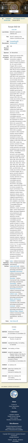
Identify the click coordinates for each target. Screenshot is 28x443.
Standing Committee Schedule (14, 419)
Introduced (13, 43)
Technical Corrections (15, 288)
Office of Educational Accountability (14, 429)
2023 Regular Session (19, 18)
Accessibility (15, 441)
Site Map (14, 408)
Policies (10, 439)
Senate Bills (7, 20)
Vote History (14, 321)
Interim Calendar (14, 418)
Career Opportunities (14, 406)
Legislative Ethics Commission (14, 428)
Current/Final (14, 41)
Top (14, 329)
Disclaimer (20, 439)
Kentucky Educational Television (14, 426)
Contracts (12, 306)
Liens (11, 261)
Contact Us (14, 404)
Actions (14, 29)
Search (14, 11)
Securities (12, 278)
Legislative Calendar (14, 414)
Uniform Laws (13, 294)
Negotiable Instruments (16, 271)
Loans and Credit (14, 266)
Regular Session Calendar (14, 416)
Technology (13, 283)
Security (15, 439)
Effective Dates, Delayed (16, 311)
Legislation (8, 18)
